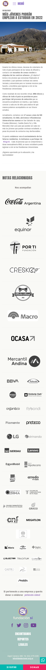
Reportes (23, 639)
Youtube (33, 625)
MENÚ (21, 4)
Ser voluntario (11, 667)
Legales (23, 644)
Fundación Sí (5, 4)
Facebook (12, 625)
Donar (34, 667)
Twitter (19, 625)
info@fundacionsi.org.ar (23, 658)
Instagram (26, 625)
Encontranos (23, 633)
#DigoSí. (6, 141)
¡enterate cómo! (32, 595)
